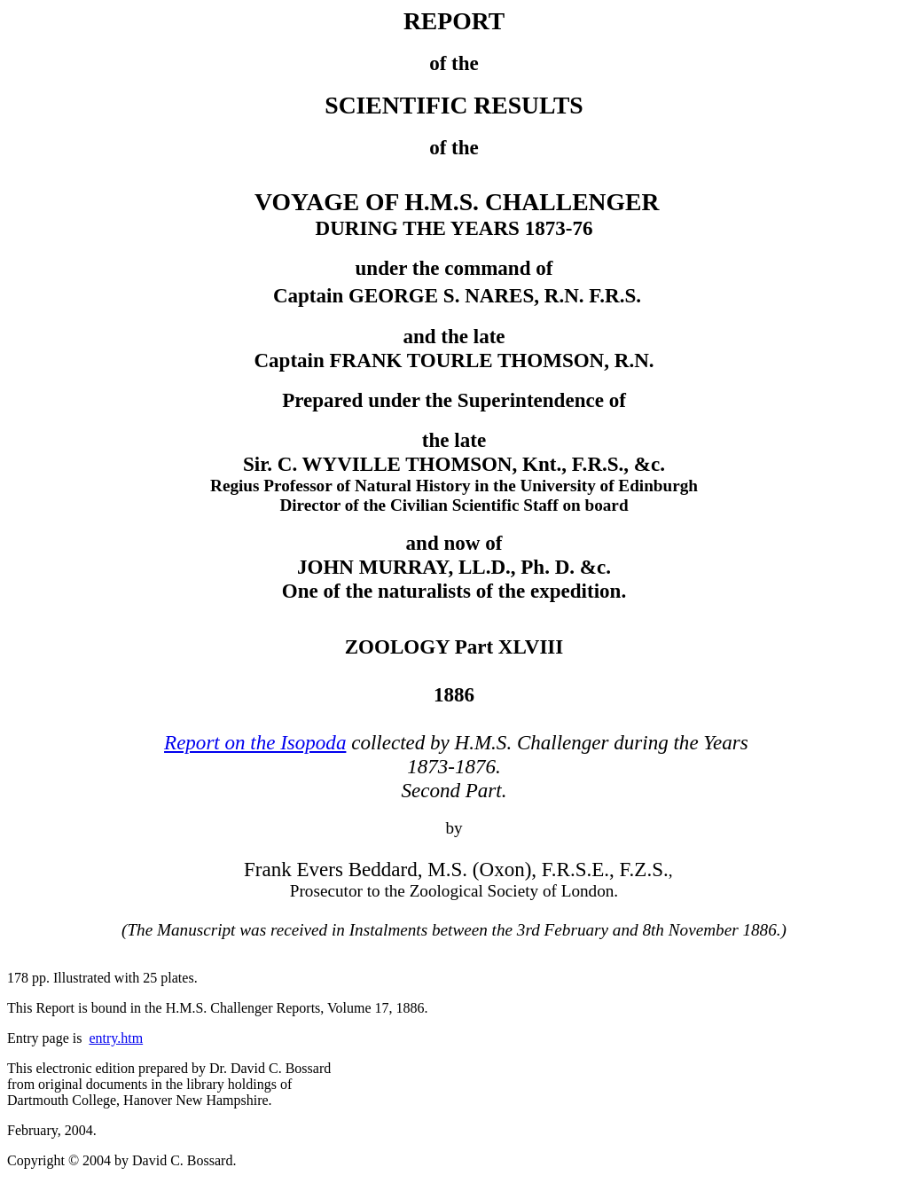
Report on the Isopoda (255, 742)
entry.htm (116, 1038)
